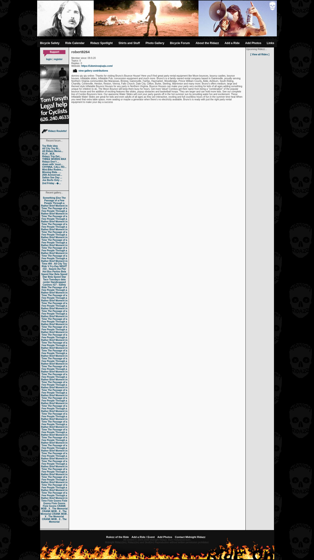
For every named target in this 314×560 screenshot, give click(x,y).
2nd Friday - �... (51, 183)
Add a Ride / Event (143, 537)
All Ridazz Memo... (52, 151)
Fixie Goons (54, 500)
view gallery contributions (90, 70)
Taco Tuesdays (51, 279)
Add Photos (253, 43)
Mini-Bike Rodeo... (52, 169)
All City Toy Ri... (51, 148)
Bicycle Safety (49, 43)
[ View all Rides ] (259, 54)
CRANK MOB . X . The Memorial (54, 507)
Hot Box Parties (51, 271)
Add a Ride (232, 43)
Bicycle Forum (180, 43)
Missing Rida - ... (51, 172)
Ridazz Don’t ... (50, 161)
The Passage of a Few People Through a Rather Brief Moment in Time (54, 203)
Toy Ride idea (50, 146)
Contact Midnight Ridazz (190, 537)
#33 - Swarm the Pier (54, 269)
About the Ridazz (207, 43)
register (58, 59)
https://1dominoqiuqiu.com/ (97, 66)
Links (270, 43)
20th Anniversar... (52, 175)
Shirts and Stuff (129, 43)
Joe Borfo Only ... (52, 180)
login (49, 59)
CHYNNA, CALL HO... (54, 167)
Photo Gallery (154, 43)
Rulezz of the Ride (117, 537)
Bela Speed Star (53, 273)
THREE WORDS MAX (54, 159)
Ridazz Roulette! (54, 131)
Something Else (52, 198)
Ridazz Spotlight (101, 43)
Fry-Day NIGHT (58, 266)
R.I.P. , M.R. (48, 154)
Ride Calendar (75, 43)
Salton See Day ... (52, 177)
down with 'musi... (52, 164)
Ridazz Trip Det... (51, 156)
